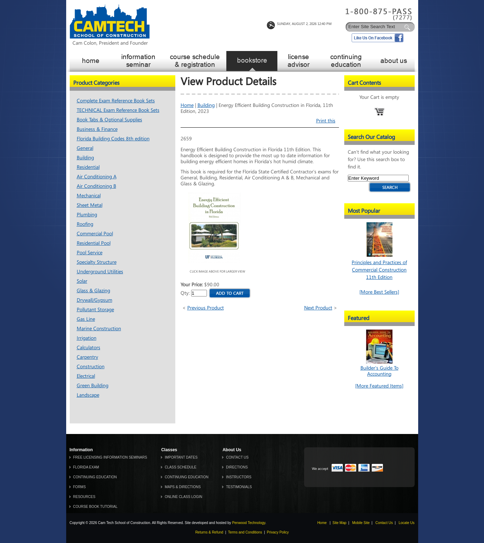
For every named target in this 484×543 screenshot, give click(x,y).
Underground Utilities (100, 272)
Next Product (318, 308)
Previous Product (205, 308)
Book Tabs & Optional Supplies (109, 120)
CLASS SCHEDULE (180, 467)
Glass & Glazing (93, 291)
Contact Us (384, 523)
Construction (91, 367)
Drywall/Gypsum (94, 300)
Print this (325, 121)
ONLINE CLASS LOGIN (183, 497)
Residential (88, 167)
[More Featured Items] (379, 386)
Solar (82, 281)
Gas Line (86, 319)
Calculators (88, 348)
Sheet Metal (89, 205)
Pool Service (89, 253)
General (85, 148)
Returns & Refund (209, 532)
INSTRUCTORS (238, 477)
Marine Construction (99, 329)
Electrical (86, 376)
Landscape (88, 395)
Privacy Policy (278, 532)
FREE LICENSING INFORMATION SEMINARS (110, 457)
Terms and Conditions (245, 532)
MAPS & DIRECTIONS (183, 487)
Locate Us (406, 523)
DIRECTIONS (237, 467)
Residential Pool (94, 243)
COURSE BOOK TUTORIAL (95, 507)
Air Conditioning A (97, 177)
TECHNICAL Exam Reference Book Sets (118, 110)
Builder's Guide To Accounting (379, 368)
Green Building (92, 386)
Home (187, 105)
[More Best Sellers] (379, 292)
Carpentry (87, 357)
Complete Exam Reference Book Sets (116, 101)
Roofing (85, 224)
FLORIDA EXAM (86, 467)
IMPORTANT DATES (181, 457)
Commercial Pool (95, 234)
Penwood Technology (248, 523)
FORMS (79, 487)
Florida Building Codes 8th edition (113, 139)
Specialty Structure (97, 262)
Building (85, 158)
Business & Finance (97, 129)
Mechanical (89, 196)
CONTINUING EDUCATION (95, 477)
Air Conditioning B (96, 186)
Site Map (339, 523)
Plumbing (87, 215)
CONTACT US (237, 457)
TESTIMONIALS (239, 487)
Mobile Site (361, 523)
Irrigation (86, 338)
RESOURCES (84, 497)
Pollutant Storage (95, 310)
